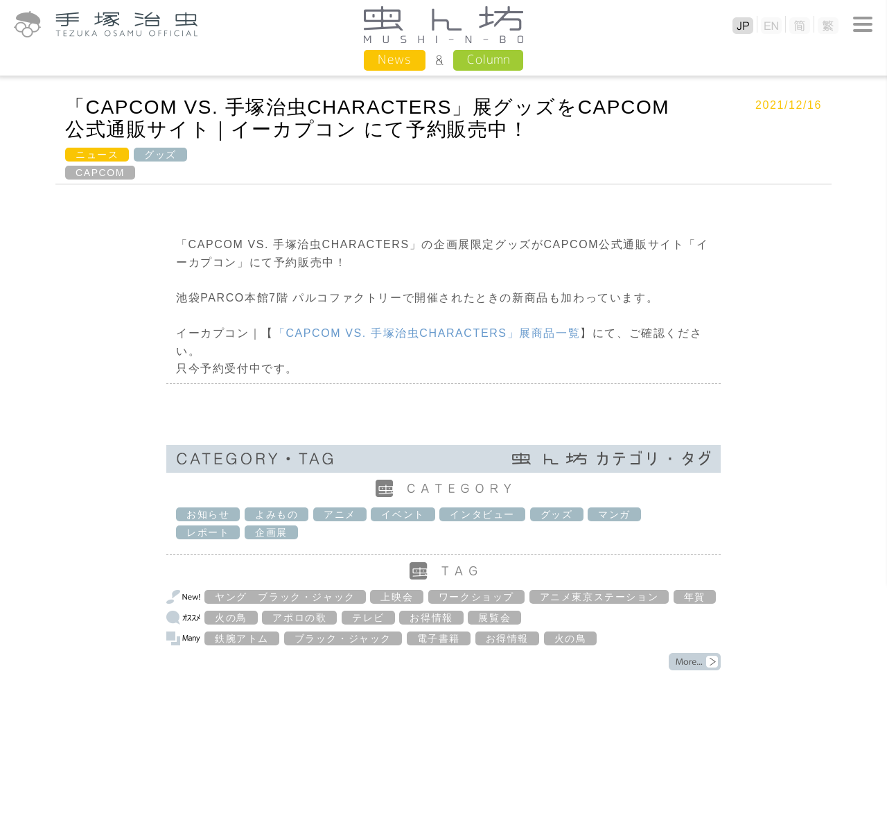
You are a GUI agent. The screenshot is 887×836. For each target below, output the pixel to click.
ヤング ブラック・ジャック (285, 596)
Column (488, 59)
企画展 (271, 532)
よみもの (276, 514)
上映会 (396, 596)
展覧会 (494, 617)
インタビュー (482, 514)
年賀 (694, 596)
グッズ (160, 154)
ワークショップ (476, 596)
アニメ (340, 514)
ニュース (97, 154)
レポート (207, 532)
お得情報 (431, 617)
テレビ (368, 617)
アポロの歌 (299, 617)
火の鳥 (231, 617)
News (395, 59)
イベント (402, 514)
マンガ (614, 514)
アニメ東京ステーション (599, 596)
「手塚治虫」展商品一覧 (427, 333)
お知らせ (207, 514)
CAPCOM (100, 172)
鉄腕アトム (242, 638)
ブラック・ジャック (343, 638)
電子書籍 (438, 638)
